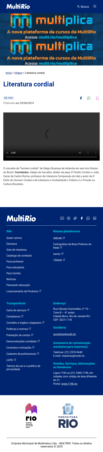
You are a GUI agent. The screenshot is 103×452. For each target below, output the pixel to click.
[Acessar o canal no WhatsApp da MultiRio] (88, 218)
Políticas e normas (18, 329)
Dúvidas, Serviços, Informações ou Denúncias (74, 365)
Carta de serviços (18, 310)
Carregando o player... (51, 136)
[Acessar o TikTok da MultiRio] (75, 218)
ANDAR (59, 238)
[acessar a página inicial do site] (18, 6)
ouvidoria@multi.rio (64, 334)
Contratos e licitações (20, 347)
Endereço (59, 303)
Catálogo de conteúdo (19, 255)
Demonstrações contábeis (23, 341)
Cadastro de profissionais (22, 353)
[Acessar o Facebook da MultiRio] (82, 218)
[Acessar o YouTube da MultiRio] (62, 218)
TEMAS (59, 260)
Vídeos (18, 72)
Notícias (11, 279)
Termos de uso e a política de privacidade (23, 367)
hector (58, 254)
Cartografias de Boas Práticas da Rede (72, 246)
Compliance (14, 316)
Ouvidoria (59, 327)
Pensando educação (18, 285)
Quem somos (14, 238)
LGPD (11, 360)
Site (9, 231)
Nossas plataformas (66, 231)
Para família (13, 273)
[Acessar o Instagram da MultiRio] (69, 218)
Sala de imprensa (16, 249)
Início (9, 72)
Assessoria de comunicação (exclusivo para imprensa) (71, 344)
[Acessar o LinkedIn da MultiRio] (95, 218)
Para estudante (15, 267)
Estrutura (11, 243)
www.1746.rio (69, 383)
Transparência (16, 303)
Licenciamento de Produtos (23, 291)
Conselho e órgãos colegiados (25, 322)
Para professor (14, 261)
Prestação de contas (19, 335)
